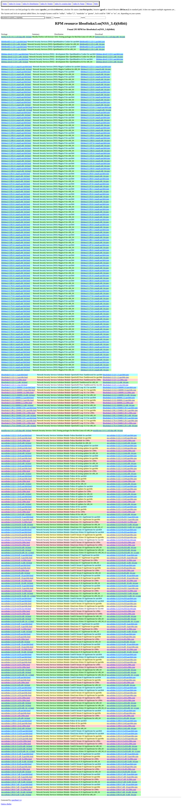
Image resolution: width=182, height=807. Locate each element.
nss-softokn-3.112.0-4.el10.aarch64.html (16, 598)
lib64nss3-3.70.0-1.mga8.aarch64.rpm (95, 332)
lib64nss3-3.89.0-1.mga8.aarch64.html (15, 235)
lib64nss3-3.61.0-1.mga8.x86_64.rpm (95, 370)
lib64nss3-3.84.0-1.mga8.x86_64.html (15, 263)
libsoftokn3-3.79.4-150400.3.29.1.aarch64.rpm (120, 418)
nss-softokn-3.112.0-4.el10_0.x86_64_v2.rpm (124, 596)
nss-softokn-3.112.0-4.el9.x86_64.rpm (121, 642)
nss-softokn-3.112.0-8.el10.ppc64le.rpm (121, 535)
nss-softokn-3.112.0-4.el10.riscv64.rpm (121, 609)
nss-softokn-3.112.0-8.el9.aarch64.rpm (121, 565)
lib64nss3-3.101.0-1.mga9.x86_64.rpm (95, 166)
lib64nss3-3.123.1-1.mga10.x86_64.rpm (95, 69)
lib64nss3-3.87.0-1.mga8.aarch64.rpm (95, 245)
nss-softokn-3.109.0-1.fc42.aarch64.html (16, 721)
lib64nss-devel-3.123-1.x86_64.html (14, 57)
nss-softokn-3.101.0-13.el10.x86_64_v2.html (18, 751)
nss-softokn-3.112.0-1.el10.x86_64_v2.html (17, 708)
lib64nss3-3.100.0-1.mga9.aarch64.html (16, 169)
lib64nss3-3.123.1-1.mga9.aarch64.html (16, 72)
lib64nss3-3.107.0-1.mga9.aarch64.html (16, 143)
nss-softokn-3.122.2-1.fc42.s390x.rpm (121, 471)
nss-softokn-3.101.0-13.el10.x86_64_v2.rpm (123, 751)
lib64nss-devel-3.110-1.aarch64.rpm (109, 59)
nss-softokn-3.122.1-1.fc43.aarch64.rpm (122, 486)
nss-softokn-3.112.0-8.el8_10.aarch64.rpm (122, 576)
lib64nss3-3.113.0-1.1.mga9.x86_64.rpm (96, 110)
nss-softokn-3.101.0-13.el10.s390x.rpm (121, 741)
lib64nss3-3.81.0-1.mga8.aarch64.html (15, 276)
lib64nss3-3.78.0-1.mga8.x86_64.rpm (95, 293)
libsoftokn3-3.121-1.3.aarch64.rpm (116, 375)
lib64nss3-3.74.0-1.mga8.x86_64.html (15, 314)
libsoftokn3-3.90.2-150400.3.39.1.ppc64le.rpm (120, 410)
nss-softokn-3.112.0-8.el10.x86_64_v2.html (17, 553)
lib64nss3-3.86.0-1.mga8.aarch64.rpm (95, 250)
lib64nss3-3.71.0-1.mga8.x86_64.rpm (95, 329)
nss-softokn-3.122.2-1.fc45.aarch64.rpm (122, 435)
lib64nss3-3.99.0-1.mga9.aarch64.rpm (95, 174)
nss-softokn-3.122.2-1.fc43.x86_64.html (16, 463)
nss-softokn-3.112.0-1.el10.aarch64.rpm (121, 688)
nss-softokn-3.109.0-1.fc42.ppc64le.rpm (122, 723)
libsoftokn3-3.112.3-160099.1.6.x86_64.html (18, 395)
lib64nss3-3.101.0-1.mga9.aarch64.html (16, 163)
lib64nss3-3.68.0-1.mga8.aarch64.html (15, 342)
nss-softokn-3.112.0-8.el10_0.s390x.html (16, 522)
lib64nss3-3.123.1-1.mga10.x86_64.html (16, 69)
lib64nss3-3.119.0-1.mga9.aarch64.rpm (95, 92)
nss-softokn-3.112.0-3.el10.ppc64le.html (16, 660)
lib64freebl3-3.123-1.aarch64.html (14, 42)
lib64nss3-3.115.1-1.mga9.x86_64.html (16, 105)
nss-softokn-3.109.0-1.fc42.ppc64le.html (16, 723)
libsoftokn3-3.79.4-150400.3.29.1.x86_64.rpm (120, 426)
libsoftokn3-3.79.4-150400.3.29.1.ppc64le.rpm (120, 421)
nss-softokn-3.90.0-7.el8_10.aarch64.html (16, 784)
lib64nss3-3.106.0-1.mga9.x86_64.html (16, 151)
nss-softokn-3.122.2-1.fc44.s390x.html (15, 451)
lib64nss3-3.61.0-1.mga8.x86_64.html (15, 370)
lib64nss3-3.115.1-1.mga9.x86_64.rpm (95, 105)
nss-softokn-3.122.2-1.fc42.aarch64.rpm (122, 466)
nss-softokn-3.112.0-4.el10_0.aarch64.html (17, 586)
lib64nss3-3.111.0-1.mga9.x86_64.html (16, 125)
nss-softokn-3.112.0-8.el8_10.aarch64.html (17, 576)
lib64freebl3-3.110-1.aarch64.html (14, 47)
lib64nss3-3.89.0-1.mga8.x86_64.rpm (95, 237)
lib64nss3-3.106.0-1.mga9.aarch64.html (16, 148)
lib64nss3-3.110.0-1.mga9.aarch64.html (16, 128)
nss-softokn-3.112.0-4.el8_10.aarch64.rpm (122, 644)
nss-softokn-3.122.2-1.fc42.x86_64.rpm (121, 474)
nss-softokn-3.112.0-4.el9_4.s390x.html (16, 629)
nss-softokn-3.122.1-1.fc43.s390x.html (15, 491)
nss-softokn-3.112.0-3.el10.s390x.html (15, 665)
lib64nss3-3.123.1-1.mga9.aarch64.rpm (95, 72)
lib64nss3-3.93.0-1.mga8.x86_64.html (15, 212)
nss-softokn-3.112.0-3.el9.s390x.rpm (120, 683)
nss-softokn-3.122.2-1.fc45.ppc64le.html (16, 438)
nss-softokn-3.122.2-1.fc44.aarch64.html (16, 446)
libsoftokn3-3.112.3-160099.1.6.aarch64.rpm (119, 387)
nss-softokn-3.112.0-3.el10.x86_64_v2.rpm (123, 675)
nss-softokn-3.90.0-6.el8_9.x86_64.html (16, 795)
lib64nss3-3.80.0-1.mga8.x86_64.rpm (95, 283)
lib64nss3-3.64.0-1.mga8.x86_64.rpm (95, 355)
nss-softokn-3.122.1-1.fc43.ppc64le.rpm (122, 489)
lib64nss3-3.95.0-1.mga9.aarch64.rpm (95, 194)
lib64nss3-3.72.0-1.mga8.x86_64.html (15, 324)
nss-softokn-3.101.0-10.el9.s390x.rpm (121, 769)
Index (5, 4)
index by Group (15, 4)
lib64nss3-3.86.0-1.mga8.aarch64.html (15, 250)
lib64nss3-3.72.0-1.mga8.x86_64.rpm (95, 324)
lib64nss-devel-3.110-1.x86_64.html (14, 62)
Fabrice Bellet (6, 804)
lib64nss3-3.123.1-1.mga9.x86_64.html (16, 74)
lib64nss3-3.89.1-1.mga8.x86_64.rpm (95, 232)
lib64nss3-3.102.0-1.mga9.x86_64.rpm (95, 161)
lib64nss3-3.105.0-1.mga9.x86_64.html (16, 156)
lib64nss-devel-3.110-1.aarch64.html (15, 59)
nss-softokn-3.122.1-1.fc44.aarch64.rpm (122, 476)
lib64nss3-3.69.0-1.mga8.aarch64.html (15, 337)
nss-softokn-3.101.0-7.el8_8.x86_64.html (16, 782)
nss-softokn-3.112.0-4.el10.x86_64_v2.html (17, 621)
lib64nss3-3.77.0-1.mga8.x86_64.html (15, 298)
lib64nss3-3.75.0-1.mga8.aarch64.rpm (95, 306)
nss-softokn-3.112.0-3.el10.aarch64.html (16, 655)
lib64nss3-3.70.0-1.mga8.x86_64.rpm (95, 334)
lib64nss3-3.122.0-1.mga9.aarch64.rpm (95, 77)
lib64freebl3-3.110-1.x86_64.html (14, 49)
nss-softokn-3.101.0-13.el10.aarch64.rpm (122, 731)
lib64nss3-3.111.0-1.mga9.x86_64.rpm (95, 125)
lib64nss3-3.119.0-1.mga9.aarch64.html (16, 92)
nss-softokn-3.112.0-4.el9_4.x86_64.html (16, 632)
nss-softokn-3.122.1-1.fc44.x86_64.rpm (121, 484)
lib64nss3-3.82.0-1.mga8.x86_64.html (15, 273)
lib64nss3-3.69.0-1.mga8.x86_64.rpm (95, 339)
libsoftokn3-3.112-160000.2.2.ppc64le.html (17, 400)
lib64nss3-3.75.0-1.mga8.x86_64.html (15, 309)
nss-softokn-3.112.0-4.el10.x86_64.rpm (121, 616)
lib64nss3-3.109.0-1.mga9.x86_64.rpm (95, 135)
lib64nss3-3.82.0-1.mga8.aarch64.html (15, 270)
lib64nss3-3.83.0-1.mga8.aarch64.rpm (95, 265)
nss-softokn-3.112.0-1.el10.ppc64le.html (16, 693)
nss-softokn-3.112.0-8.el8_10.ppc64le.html (17, 578)
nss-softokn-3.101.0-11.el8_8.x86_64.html (17, 762)
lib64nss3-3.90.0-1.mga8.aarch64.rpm (95, 225)
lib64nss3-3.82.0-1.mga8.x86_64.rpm (95, 273)
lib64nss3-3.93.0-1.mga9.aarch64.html (15, 204)
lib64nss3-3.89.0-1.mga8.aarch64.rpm (95, 235)
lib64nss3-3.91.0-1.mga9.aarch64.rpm (95, 214)
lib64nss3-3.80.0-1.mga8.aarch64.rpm (95, 281)
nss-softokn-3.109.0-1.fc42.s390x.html (15, 726)
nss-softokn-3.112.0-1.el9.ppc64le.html (15, 713)
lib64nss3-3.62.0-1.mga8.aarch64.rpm (95, 362)
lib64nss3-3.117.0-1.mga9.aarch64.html (16, 97)
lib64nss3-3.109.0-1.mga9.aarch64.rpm (95, 133)
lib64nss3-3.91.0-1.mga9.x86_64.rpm (95, 217)
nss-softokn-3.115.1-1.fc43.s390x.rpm (121, 512)
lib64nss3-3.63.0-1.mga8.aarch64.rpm (95, 357)
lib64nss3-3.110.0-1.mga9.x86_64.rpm (95, 130)
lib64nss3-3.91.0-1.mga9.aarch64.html (15, 214)
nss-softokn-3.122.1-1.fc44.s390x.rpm (121, 481)
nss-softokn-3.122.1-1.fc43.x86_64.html (16, 494)
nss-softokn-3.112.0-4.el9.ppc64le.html (15, 637)
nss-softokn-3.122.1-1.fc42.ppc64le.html (16, 499)
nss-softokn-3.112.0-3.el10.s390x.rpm (121, 665)
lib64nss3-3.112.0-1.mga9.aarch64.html (16, 118)
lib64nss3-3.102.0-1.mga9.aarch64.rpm (95, 158)
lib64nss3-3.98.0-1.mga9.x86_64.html (15, 181)
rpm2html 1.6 (16, 800)
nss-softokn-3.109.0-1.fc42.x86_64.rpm (121, 728)
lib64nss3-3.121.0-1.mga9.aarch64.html (16, 82)
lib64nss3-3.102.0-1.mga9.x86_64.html (16, 161)
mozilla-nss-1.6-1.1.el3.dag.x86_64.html (16, 431)
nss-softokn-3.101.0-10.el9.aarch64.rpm (121, 764)
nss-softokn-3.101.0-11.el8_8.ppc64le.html (17, 756)
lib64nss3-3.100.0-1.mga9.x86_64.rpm (95, 171)
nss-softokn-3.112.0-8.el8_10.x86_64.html (17, 583)
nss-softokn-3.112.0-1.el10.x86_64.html (16, 703)
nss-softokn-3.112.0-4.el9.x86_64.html (15, 642)
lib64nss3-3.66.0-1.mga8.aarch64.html (15, 347)
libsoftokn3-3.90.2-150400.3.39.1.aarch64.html (19, 408)
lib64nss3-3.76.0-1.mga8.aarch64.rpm (95, 301)
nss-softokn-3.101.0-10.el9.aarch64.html (16, 764)
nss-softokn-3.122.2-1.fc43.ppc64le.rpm (122, 458)
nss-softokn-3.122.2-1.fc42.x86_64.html (16, 474)
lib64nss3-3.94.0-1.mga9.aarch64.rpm (95, 199)
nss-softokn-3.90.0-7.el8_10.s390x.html (16, 790)
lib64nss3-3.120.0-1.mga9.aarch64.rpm (95, 87)
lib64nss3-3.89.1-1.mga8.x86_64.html (15, 232)
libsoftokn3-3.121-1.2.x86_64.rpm (115, 382)
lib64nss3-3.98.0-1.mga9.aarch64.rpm (95, 179)
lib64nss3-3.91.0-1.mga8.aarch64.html (15, 220)
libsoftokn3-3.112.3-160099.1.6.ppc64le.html (18, 390)
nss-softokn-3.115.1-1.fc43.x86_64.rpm (121, 514)
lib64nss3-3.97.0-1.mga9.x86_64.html (15, 186)
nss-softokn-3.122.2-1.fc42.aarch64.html (16, 466)
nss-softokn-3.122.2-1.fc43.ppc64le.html (16, 458)
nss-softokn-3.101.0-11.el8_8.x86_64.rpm (122, 762)
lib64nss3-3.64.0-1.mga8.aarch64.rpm (95, 352)
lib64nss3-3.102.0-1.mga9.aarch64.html (16, 158)
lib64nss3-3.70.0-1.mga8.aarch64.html (15, 332)
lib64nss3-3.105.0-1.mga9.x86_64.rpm (95, 156)
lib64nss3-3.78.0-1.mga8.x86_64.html (15, 293)
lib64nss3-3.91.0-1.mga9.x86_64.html (15, 217)
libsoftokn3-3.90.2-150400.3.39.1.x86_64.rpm (120, 415)
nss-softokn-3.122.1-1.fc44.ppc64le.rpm (122, 479)
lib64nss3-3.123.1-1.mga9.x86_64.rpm (95, 74)
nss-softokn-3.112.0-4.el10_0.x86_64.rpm (122, 593)
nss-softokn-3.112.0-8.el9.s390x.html (15, 570)
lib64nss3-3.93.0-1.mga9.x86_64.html (15, 207)
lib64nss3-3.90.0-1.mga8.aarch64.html (15, 225)
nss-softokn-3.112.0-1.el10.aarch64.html (16, 688)
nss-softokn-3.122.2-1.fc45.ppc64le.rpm (122, 438)
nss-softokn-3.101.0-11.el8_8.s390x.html (16, 759)
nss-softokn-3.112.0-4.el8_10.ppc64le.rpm (122, 647)
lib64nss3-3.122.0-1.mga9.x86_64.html (16, 79)
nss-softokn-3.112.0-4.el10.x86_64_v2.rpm (123, 621)
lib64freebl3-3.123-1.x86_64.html (14, 44)
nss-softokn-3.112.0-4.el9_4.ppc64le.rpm (122, 626)
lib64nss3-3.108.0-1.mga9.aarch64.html (16, 138)
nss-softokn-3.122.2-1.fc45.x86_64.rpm (121, 443)
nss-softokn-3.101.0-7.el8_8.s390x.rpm (121, 779)
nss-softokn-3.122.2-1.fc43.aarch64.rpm (122, 456)
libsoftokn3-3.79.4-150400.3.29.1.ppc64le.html (19, 421)
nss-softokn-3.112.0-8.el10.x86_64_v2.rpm (123, 553)
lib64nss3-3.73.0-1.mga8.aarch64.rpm (95, 316)
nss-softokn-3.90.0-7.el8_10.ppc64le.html (16, 787)
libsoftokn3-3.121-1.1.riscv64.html (14, 385)
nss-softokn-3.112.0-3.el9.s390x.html (15, 683)
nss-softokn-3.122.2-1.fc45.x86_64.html (16, 443)
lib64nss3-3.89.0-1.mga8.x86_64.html (15, 237)
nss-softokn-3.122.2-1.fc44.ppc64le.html (16, 448)
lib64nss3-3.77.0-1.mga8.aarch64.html (15, 296)
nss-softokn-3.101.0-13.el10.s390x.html (16, 741)
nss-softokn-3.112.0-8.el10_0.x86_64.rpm (122, 525)
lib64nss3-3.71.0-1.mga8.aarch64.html (15, 327)
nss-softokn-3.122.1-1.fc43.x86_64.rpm (121, 494)
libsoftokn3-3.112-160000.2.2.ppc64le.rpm (119, 400)
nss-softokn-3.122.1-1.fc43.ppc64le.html (16, 489)
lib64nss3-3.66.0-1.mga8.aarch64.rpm (95, 347)
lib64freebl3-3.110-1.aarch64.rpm (92, 47)
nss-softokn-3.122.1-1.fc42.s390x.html (15, 502)
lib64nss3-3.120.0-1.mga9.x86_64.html (16, 90)
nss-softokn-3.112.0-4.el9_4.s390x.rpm (121, 629)
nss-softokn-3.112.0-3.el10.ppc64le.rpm (121, 660)
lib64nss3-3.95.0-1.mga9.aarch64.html (15, 194)
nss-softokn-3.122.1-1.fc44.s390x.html (15, 481)
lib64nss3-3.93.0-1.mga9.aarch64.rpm (95, 204)
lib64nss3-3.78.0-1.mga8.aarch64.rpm (95, 291)
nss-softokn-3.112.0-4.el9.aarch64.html (15, 634)
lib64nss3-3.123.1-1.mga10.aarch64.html (16, 67)
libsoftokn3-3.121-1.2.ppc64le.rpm (116, 377)
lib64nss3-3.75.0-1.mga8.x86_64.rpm (95, 309)
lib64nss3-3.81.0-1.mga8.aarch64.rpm (95, 276)
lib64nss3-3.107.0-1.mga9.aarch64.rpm (95, 143)
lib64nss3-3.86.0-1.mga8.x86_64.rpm (95, 253)
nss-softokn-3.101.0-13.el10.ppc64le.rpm (122, 736)
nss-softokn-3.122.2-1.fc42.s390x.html (15, 471)
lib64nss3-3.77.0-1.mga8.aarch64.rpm (95, 296)
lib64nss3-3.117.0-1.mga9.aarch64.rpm (95, 97)
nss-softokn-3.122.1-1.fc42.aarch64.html (16, 497)
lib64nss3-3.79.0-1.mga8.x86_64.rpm (95, 288)
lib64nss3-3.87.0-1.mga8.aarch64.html (15, 245)
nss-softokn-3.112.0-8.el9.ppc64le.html (15, 568)
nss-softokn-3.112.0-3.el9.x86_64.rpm (121, 685)
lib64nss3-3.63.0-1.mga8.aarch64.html (15, 357)
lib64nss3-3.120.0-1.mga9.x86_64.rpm (95, 90)
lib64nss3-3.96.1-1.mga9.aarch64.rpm (95, 189)
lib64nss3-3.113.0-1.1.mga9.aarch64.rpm (96, 107)
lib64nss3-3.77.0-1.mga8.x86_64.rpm (95, 298)
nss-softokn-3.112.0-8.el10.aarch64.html (16, 530)
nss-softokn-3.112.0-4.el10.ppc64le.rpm (121, 604)
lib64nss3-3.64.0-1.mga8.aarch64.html (15, 352)
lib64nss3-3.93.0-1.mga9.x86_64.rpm (95, 207)
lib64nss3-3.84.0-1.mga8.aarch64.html (15, 260)
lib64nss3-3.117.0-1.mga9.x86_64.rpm (95, 100)
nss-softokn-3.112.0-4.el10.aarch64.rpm (121, 598)
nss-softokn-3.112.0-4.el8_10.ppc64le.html (17, 647)
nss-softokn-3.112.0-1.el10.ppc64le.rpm (121, 693)
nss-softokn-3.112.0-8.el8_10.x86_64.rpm (122, 583)
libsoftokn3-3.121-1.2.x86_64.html (14, 382)
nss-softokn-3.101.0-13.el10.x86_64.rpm (122, 746)
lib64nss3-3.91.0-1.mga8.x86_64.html (15, 222)
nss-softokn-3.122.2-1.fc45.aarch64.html (16, 435)
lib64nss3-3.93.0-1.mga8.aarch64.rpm (95, 209)
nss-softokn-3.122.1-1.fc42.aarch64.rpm (122, 497)
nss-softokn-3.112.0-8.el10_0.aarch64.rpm (122, 517)
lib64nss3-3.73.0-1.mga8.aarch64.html (15, 316)
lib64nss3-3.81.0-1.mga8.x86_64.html (15, 278)
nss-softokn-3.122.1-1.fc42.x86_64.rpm (121, 504)
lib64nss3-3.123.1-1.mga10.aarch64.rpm (96, 67)
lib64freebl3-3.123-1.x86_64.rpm (92, 44)
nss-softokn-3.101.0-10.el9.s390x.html (15, 769)
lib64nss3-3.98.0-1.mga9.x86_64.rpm (95, 181)
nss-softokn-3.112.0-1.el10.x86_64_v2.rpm (123, 708)
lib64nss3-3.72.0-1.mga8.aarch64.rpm (95, 321)
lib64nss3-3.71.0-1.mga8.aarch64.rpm (95, 327)
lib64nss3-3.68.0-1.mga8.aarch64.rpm (95, 342)
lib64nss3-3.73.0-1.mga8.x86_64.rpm (95, 319)
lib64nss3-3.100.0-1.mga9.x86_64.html (16, 171)
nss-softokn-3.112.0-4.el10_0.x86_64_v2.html (18, 596)
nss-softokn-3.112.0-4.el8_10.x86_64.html (17, 652)
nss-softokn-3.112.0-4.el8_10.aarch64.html (17, 644)
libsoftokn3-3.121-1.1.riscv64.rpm (115, 385)
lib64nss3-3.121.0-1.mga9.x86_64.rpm (95, 84)
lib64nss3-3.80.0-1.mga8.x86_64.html (15, 283)
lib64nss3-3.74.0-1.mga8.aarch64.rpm (95, 311)
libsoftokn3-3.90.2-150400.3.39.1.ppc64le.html (19, 410)
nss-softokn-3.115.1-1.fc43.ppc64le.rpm (122, 509)
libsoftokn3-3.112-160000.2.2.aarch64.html (17, 398)
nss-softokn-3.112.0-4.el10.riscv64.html (16, 609)
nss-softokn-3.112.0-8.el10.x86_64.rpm (121, 548)
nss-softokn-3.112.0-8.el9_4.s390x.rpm (121, 560)
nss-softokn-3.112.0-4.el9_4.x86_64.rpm (122, 632)
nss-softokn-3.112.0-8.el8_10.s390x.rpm (122, 581)
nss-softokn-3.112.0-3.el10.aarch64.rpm (121, 655)
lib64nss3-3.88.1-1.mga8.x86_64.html (15, 242)
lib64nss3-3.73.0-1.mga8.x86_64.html (15, 319)
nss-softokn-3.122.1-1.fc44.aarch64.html (16, 476)
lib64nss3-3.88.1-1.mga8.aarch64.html (15, 240)
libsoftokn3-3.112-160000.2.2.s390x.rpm (118, 403)
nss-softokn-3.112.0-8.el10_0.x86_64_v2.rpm (124, 527)
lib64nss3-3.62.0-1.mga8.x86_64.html (15, 365)
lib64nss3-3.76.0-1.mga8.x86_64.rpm (95, 304)
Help (96, 4)
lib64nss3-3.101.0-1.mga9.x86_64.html (16, 166)
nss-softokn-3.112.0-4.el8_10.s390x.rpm (122, 649)
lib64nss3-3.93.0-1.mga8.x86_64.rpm (95, 212)
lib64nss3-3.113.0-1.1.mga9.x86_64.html (16, 110)
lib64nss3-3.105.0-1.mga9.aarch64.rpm (95, 153)
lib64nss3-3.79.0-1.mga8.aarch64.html (15, 286)
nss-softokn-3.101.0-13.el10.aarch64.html (16, 731)
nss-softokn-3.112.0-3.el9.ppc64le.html (15, 680)
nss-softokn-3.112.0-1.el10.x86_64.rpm (121, 703)
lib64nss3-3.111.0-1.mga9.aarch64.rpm (95, 123)
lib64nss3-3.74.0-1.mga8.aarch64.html (15, 311)
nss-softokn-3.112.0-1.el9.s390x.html (15, 716)
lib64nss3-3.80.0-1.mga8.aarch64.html (15, 281)
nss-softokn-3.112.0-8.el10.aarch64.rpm (121, 530)
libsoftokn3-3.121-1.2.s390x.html (13, 380)
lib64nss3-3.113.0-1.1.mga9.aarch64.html (16, 107)
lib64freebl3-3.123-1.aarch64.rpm (92, 42)
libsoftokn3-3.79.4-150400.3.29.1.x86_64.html (18, 426)
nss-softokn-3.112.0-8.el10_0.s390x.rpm (122, 522)
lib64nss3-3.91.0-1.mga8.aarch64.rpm (95, 220)
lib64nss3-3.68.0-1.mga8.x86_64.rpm (95, 344)
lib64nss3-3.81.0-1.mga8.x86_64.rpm (95, 278)
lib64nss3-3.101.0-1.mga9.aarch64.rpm (95, 163)
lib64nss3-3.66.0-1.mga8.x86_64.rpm (95, 349)
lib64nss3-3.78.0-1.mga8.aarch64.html (15, 291)
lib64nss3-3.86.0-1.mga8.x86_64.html (15, 253)
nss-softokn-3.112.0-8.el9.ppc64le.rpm (121, 568)
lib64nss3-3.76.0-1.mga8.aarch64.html (15, 301)
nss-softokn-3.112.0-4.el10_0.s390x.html (16, 591)
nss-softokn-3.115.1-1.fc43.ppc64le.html (16, 509)
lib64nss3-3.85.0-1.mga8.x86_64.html (15, 258)
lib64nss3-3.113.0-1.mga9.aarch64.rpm (95, 112)
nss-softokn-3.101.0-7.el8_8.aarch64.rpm (122, 774)
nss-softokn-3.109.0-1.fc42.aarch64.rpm (122, 721)
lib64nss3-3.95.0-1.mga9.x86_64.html (15, 197)
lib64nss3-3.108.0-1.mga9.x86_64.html (16, 141)
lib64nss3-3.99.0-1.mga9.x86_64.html (15, 176)
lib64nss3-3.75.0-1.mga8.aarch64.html (15, 306)
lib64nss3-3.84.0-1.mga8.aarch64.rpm (95, 260)
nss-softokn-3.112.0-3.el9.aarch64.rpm (121, 677)
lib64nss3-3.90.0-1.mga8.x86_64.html (15, 227)
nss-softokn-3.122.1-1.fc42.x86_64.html (16, 504)
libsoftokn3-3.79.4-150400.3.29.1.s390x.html (18, 423)
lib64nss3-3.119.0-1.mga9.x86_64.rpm (95, 95)
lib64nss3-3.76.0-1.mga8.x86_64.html (15, 304)
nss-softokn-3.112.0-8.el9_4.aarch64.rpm (122, 555)
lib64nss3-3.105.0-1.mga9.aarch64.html (16, 153)
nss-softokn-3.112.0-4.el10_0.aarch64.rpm (122, 586)
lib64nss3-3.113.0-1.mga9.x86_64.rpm (95, 115)
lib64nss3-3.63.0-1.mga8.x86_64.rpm (95, 360)
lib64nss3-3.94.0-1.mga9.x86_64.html (15, 202)
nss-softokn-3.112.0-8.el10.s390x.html (15, 542)
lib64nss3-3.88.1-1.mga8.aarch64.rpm (95, 240)
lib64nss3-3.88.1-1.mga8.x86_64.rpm (95, 242)
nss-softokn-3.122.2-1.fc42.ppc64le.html (16, 469)
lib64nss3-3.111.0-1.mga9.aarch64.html (16, 123)
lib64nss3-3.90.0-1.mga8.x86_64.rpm (95, 227)
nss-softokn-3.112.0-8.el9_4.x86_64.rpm (122, 563)
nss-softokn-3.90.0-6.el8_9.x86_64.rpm (121, 795)
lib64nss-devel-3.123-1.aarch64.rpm (109, 54)
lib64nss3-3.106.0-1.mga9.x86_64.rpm (95, 151)
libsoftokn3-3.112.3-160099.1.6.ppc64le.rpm (119, 390)
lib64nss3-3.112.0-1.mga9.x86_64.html (16, 120)
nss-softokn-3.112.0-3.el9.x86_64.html (15, 685)
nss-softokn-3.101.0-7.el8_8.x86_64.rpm (122, 782)
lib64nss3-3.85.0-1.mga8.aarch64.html (15, 255)
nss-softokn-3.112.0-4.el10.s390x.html (15, 611)
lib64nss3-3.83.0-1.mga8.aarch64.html (15, 265)
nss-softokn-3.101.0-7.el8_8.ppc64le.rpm (122, 777)
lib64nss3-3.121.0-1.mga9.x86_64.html (16, 84)
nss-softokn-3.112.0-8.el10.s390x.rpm (121, 542)
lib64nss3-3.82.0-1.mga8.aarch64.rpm (95, 270)
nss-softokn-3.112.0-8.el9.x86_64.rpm (121, 573)
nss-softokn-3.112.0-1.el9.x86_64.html (15, 718)
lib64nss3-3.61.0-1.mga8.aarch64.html (15, 367)
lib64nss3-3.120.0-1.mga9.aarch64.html (16, 87)
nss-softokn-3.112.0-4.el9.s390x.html (15, 639)
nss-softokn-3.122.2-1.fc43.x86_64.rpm (121, 463)
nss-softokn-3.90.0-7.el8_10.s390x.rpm (121, 790)
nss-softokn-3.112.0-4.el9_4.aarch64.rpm (122, 624)
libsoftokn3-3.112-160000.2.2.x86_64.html (17, 405)
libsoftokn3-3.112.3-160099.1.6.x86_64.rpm (119, 395)
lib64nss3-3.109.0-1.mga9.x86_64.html (16, 135)
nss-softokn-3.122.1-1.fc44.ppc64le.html (16, 479)
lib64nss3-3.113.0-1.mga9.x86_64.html (16, 115)
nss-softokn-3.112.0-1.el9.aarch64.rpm (121, 711)
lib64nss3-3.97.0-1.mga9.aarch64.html (15, 184)
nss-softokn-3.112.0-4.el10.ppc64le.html (16, 604)
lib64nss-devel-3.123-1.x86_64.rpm (109, 57)
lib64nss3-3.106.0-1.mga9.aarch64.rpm (95, 148)
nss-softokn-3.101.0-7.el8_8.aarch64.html (16, 774)
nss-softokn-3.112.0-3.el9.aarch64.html (15, 677)
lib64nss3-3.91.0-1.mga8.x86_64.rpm (95, 222)
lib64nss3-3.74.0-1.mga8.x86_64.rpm (95, 314)
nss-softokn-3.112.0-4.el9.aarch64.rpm (121, 634)
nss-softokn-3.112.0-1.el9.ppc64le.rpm (121, 713)
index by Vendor (47, 4)
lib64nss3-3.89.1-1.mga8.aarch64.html (15, 230)
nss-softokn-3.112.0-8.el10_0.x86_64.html (17, 525)
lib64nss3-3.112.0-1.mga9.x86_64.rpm (95, 120)
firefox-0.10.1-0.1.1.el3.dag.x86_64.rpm (110, 37)
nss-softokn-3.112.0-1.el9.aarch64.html (15, 711)
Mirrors (89, 4)
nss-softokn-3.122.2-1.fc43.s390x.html (15, 461)
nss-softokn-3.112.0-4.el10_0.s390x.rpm (122, 591)
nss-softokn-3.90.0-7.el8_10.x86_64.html (16, 792)
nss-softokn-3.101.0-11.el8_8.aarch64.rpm (122, 754)
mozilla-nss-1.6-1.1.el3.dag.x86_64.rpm (108, 431)
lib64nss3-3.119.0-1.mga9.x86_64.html (16, 95)
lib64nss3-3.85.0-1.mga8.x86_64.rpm (95, 258)
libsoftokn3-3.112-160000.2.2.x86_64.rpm (118, 405)
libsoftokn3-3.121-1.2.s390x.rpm (115, 380)
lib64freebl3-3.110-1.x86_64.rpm (92, 49)
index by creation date (63, 4)
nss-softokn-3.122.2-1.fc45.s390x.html (15, 440)
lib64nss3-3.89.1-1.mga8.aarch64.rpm (95, 230)
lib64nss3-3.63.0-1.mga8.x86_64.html (15, 360)
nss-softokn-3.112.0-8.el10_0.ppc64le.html (17, 519)
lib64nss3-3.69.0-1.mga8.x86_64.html (15, 339)
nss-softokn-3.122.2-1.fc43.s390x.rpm (121, 461)
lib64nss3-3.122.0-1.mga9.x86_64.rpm (95, 79)
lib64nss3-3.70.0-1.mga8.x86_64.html (15, 334)
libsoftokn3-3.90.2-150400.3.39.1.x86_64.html (18, 415)
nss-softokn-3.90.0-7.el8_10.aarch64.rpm (122, 784)
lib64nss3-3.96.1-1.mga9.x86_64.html (15, 191)
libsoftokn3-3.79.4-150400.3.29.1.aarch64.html (19, 418)
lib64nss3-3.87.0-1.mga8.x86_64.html (15, 248)
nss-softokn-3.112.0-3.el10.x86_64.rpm (121, 670)
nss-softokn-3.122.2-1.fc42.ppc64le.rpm (122, 469)
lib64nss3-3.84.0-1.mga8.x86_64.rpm (95, 263)
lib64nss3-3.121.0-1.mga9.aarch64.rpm (95, 82)
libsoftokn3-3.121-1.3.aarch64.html (14, 375)
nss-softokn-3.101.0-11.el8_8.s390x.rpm (122, 759)
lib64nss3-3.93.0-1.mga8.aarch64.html (15, 209)
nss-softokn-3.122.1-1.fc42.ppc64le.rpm (122, 499)
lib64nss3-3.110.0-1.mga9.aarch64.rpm (95, 128)
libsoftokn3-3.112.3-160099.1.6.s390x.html (17, 393)
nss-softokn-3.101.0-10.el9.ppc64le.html (16, 767)
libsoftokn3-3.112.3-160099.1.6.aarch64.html (18, 387)
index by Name (79, 4)
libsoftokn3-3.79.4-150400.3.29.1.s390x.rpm (119, 423)
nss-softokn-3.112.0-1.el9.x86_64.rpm (121, 718)
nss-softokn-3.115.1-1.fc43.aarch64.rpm (122, 507)
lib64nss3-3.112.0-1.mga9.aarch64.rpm (95, 118)
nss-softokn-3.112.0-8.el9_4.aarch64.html (16, 555)
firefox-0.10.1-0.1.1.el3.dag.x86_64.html (16, 37)
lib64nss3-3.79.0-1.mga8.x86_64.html (15, 288)
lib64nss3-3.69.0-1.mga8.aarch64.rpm (95, 337)
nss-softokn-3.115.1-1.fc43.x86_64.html (16, 514)
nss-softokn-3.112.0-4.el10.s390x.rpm (121, 611)
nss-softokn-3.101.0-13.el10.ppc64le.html (16, 736)
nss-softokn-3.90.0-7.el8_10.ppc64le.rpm (122, 787)
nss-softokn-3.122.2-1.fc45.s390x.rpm (121, 440)
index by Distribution (31, 4)
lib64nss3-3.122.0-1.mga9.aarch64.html (16, 77)
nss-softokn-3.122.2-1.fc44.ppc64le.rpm (122, 448)
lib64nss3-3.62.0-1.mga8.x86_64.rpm (95, 365)
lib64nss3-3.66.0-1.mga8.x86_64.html (15, 349)
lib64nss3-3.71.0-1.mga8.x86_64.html (15, 329)
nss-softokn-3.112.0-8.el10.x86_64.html (16, 548)
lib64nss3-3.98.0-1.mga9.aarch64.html (15, 179)
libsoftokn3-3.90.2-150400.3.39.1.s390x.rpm (119, 413)
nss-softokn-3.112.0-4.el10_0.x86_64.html (17, 593)
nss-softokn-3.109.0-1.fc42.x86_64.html (16, 728)
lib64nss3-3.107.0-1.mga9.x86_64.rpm (95, 146)
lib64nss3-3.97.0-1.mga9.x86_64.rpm (95, 186)
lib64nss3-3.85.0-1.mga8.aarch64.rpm (95, 255)
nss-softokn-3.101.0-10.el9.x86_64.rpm (121, 772)
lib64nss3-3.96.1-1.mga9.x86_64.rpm (95, 191)
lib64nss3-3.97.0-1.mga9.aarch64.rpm (95, 184)
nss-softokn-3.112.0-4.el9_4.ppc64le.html (16, 626)
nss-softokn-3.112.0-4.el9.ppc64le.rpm (121, 637)
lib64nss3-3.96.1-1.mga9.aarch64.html (15, 189)
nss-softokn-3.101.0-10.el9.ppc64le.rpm (121, 767)
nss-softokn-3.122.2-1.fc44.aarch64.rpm (122, 446)
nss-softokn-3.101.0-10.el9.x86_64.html (16, 772)
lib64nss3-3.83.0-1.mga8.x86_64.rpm (95, 268)
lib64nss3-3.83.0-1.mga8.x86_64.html (15, 268)
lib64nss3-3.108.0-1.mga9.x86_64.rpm (95, 141)
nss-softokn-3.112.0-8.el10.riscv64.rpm (121, 540)
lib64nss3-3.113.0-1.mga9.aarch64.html (16, 112)
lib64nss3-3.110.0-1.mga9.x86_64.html (16, 130)
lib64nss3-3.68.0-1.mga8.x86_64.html (15, 344)
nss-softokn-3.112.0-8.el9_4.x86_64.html (16, 563)
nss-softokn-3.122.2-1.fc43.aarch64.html (16, 456)
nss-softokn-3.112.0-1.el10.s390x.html (15, 698)
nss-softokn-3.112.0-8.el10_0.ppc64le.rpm (122, 519)
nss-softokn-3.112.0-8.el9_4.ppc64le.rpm (122, 558)
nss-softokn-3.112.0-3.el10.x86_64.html (16, 670)
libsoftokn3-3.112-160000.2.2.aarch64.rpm (119, 398)
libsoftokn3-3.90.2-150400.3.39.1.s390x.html (18, 413)
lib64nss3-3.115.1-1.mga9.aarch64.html (16, 102)
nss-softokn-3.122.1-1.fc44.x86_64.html (16, 484)
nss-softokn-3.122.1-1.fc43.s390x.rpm (121, 491)
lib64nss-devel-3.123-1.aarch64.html (15, 54)
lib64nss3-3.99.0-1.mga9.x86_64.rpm (95, 176)
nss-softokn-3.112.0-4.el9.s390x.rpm (120, 639)
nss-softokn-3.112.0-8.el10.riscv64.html (16, 540)
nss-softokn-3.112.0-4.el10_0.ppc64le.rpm (122, 588)
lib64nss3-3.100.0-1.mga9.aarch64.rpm (95, 169)
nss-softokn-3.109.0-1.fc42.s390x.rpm (121, 726)
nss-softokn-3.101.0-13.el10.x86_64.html (16, 746)
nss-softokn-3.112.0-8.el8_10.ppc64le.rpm (122, 578)
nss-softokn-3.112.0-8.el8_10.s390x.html (16, 581)
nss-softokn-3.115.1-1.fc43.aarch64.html (16, 507)
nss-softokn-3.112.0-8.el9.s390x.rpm (120, 570)
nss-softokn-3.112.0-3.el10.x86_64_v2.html (17, 675)
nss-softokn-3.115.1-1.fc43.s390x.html (15, 512)
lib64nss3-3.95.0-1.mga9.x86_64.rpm (95, 197)
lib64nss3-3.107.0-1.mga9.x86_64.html (16, 146)
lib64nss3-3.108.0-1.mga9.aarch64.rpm (95, 138)
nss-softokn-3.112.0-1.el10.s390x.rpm (121, 698)
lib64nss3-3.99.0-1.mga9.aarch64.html (15, 174)
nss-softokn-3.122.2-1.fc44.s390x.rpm (121, 451)
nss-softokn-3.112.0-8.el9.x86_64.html (15, 573)
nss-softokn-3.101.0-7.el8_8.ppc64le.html (16, 777)
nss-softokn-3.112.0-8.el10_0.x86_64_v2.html (18, 527)
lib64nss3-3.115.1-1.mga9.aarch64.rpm (95, 102)
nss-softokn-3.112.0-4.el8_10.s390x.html (16, 649)
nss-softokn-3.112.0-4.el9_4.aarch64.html (16, 624)
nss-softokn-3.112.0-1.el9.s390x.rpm (120, 716)
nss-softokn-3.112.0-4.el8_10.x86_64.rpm (122, 652)
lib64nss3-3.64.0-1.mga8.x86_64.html (15, 355)
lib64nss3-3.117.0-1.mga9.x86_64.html (16, 100)
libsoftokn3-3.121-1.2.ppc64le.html (14, 377)
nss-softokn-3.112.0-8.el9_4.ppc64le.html (16, 558)
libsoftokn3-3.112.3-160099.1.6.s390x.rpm (119, 393)
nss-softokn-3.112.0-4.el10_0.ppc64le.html (17, 588)
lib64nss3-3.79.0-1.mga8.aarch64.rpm (95, 286)
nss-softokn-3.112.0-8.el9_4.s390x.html (16, 560)
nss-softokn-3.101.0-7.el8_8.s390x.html (16, 779)
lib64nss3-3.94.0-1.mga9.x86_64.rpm (95, 202)
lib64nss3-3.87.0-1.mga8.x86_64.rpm (95, 248)
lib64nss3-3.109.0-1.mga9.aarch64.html (16, 133)
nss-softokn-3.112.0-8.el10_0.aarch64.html (17, 517)
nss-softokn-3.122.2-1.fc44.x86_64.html (16, 453)
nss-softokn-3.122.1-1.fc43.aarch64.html (16, 486)
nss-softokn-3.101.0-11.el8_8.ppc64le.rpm (122, 756)
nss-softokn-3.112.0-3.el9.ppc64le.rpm (121, 680)
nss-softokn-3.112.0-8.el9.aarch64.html (15, 565)
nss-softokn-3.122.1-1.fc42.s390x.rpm (121, 502)
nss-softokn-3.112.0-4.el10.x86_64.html (16, 616)
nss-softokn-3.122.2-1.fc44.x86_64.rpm (121, 453)
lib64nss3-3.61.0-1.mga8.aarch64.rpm (95, 367)
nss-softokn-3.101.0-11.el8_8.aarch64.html (17, 754)
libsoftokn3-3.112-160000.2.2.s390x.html (16, 403)
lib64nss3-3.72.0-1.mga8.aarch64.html (15, 321)
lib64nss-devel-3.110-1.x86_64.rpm (109, 62)
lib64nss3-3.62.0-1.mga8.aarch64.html (15, 362)
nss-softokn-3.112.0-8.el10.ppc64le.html (16, 535)
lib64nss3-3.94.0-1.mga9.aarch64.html (15, 199)
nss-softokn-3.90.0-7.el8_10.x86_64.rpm (122, 792)
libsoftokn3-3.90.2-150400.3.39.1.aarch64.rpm (120, 408)
